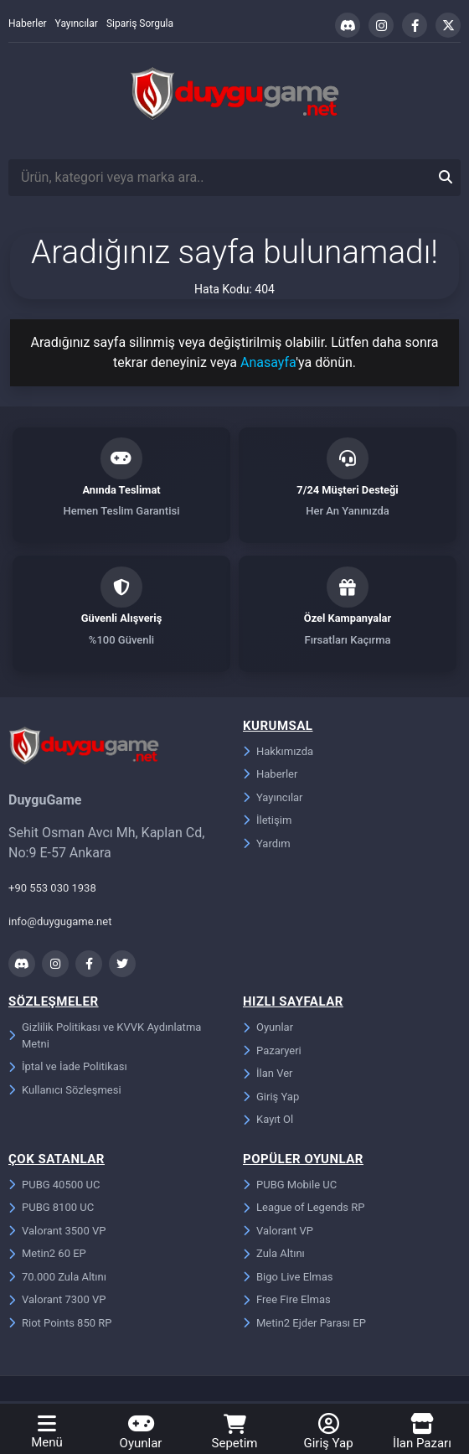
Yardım (267, 846)
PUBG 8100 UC (51, 1209)
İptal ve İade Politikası (67, 1069)
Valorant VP (278, 1233)
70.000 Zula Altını (57, 1279)
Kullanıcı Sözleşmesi (64, 1092)
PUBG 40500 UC (54, 1187)
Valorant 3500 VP (57, 1233)
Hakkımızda (278, 754)
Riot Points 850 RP (59, 1325)
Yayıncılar (76, 23)
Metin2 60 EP (47, 1256)
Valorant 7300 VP (57, 1302)
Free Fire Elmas (287, 1302)
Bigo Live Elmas (287, 1279)
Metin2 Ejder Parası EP (304, 1325)
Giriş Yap (271, 1099)
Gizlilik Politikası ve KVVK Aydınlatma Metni (104, 1038)
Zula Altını (274, 1256)
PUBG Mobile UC (290, 1187)
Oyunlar (268, 1029)
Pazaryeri (272, 1053)
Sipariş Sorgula (139, 23)
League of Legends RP (303, 1209)
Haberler (27, 23)
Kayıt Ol (268, 1121)
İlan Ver (267, 1075)
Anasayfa (268, 362)
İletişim (267, 822)
